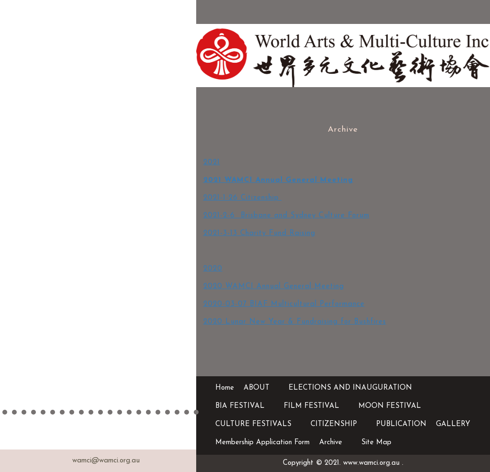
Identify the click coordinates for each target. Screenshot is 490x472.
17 (158, 412)
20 (186, 412)
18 (167, 412)
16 (148, 412)
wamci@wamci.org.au (106, 460)
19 (177, 412)
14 (129, 412)
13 (119, 412)
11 (100, 412)
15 (138, 412)
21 (196, 412)
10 (91, 412)
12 (110, 412)
